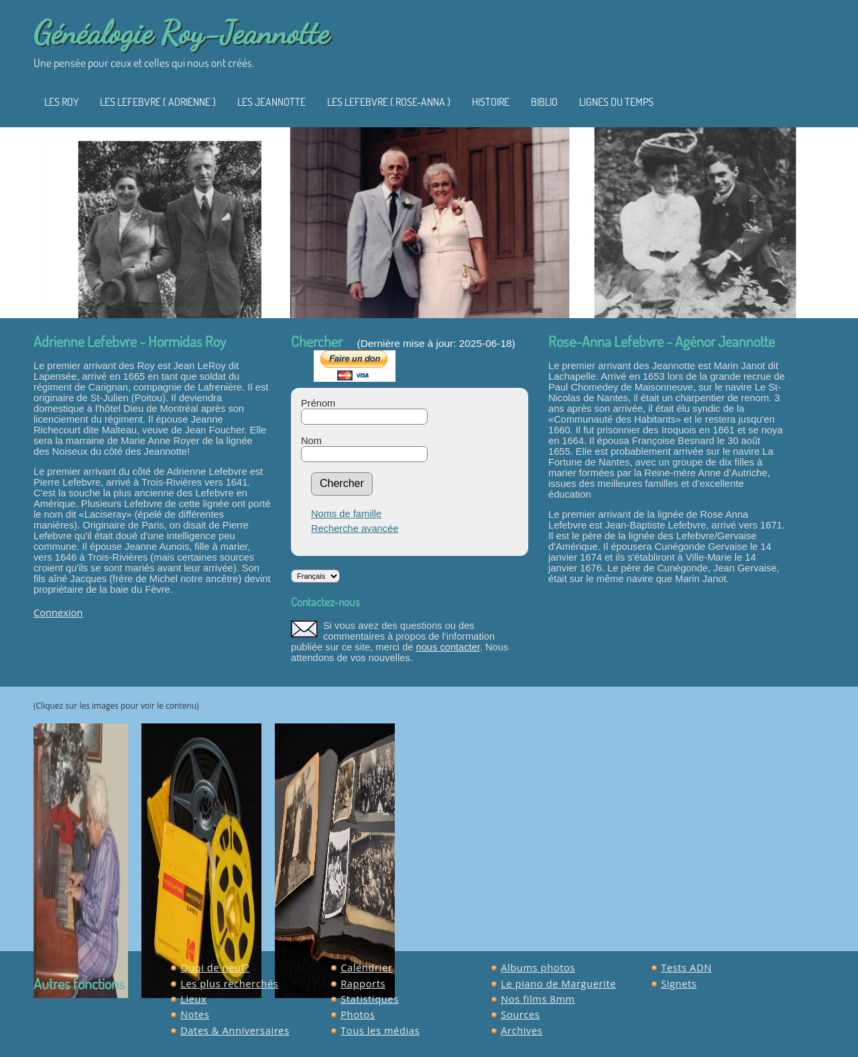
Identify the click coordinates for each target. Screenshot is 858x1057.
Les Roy (61, 102)
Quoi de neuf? (214, 967)
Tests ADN (686, 967)
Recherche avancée (354, 528)
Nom (311, 440)
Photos (358, 1014)
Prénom (318, 403)
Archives (521, 1030)
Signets (678, 983)
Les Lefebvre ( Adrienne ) (158, 102)
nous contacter (448, 647)
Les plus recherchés (229, 983)
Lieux (193, 998)
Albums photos (538, 967)
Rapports (363, 983)
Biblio (544, 102)
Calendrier (366, 967)
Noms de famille (346, 513)
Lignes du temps (616, 102)
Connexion (58, 612)
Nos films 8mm (538, 998)
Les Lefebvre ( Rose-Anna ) (388, 102)
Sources (520, 1014)
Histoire (490, 102)
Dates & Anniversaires (235, 1030)
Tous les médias (380, 1030)
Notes (194, 1014)
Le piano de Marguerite (558, 983)
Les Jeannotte (271, 102)
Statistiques (370, 998)
